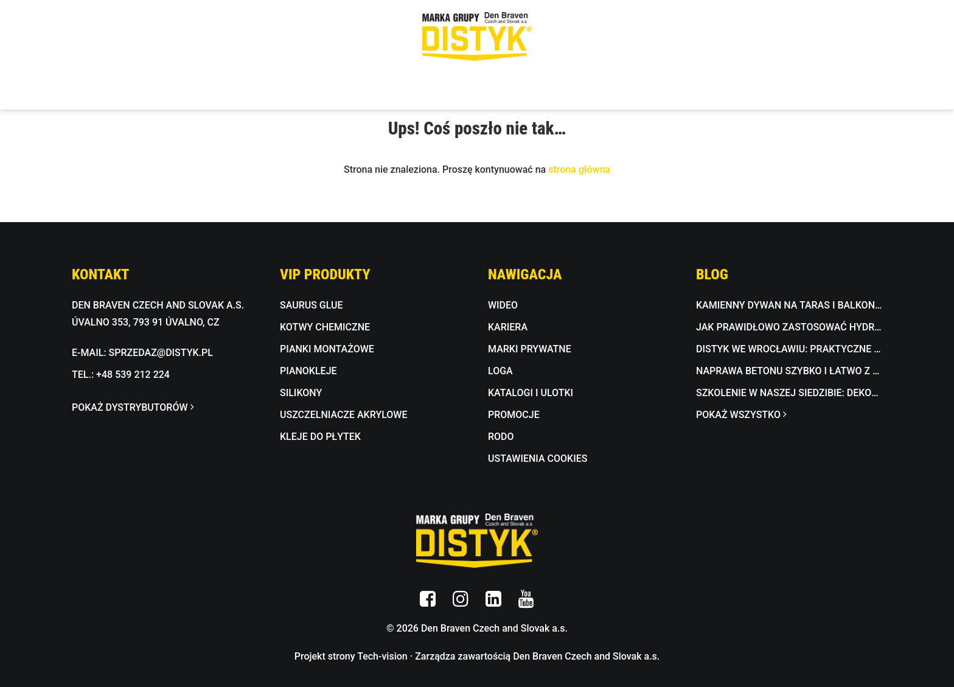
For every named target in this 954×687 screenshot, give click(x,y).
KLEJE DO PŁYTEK (320, 436)
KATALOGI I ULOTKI (530, 393)
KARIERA (507, 327)
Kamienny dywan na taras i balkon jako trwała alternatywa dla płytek (789, 305)
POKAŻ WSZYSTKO (741, 414)
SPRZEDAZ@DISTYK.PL (161, 352)
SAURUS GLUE (311, 305)
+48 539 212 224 (133, 374)
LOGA (500, 371)
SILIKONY (301, 393)
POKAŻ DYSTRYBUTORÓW (132, 407)
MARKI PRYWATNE (529, 349)
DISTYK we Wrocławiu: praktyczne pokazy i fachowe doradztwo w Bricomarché (789, 349)
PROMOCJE (514, 414)
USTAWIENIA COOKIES (537, 458)
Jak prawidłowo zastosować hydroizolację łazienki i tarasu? (789, 327)
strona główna (579, 169)
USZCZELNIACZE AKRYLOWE (343, 414)
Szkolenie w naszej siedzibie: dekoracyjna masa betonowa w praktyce (789, 393)
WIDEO (503, 305)
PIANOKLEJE (308, 371)
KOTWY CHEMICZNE (325, 327)
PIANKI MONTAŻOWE (327, 349)
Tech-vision (382, 656)
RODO (501, 436)
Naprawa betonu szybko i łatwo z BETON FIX (789, 371)
